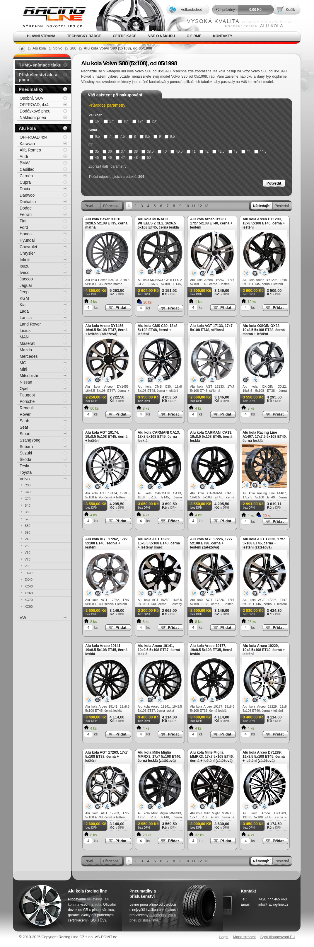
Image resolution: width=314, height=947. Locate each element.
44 (245, 151)
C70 (27, 498)
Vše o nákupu (161, 36)
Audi (24, 156)
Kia (22, 304)
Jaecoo (26, 279)
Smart (25, 433)
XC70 (29, 600)
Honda (26, 233)
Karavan (27, 143)
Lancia (26, 317)
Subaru (26, 446)
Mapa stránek (244, 937)
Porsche (27, 401)
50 (146, 158)
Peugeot (27, 395)
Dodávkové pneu (35, 111)
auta (97, 904)
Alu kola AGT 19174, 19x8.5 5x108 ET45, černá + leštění (106, 436)
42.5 (218, 151)
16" (95, 121)
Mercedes (28, 356)
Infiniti (25, 259)
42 (204, 151)
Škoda (25, 459)
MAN (24, 337)
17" (109, 121)
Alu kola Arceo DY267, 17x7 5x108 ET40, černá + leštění (211, 223)
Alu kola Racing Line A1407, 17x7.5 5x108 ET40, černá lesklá (265, 436)
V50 (27, 546)
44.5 (260, 151)
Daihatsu (28, 201)
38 (133, 151)
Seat (24, 427)
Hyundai (27, 240)
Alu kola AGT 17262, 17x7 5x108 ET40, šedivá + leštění (106, 543)
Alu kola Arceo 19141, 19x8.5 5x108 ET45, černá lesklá (106, 650)
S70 (27, 519)
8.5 (145, 136)
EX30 (29, 573)
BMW (25, 163)
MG (23, 362)
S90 (27, 532)
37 (120, 151)
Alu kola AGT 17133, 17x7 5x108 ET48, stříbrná (211, 328)
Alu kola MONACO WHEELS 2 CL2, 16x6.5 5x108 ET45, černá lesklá (158, 223)
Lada (24, 311)
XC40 (29, 586)
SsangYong (30, 440)
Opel (24, 388)
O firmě (194, 36)
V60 (27, 552)
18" (123, 121)
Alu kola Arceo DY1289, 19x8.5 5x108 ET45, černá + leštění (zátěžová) (264, 756)
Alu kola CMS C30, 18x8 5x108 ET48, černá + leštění (157, 330)
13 (206, 206)
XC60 (29, 593)
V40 (27, 539)
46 (107, 158)
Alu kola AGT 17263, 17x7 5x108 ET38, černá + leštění (106, 756)
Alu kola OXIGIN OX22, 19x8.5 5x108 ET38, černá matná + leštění (264, 330)
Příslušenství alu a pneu (38, 77)
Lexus (25, 330)
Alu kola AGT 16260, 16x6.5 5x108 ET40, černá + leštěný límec (159, 543)
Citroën (26, 175)
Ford (24, 227)
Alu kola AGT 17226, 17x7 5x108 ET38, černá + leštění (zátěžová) (211, 543)
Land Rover (30, 324)
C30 (27, 485)
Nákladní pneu (33, 117)
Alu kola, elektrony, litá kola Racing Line (50, 15)
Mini (23, 369)
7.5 (120, 136)
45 (94, 158)
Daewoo (27, 195)
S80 (27, 525)
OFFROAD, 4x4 (34, 104)
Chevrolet (28, 246)
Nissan (26, 382)
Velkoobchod (191, 9)
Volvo (25, 478)
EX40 (29, 579)
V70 (27, 559)
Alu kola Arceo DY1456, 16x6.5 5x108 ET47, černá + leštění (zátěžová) (106, 330)
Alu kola (27, 128)
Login (223, 937)
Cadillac (27, 169)
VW (23, 617)
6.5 (95, 136)
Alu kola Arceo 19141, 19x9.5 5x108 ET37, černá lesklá (159, 650)
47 (120, 158)
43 (233, 151)
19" (137, 121)
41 (191, 151)
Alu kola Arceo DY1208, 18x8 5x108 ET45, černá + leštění (264, 223)
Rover (25, 414)
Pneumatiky (31, 89)
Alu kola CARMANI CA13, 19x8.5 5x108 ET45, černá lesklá (211, 436)
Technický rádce (84, 36)
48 (133, 158)
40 (162, 151)
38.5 (147, 151)
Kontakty (222, 36)
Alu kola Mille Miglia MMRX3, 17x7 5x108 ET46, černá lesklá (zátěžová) (159, 756)
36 (107, 151)
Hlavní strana (41, 36)
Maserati (27, 343)
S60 (27, 512)
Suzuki (26, 453)
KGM (24, 298)
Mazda (26, 350)
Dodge (26, 208)
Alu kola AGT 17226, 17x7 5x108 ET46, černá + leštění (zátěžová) (264, 543)
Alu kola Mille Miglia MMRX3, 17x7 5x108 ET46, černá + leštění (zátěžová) (212, 756)
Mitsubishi (29, 375)
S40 (27, 505)
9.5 (170, 136)
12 (200, 206)
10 (187, 206)
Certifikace (124, 36)
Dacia (25, 188)
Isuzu (24, 266)
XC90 (29, 606)
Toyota (26, 472)
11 (193, 206)
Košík (290, 9)
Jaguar (26, 285)
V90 (27, 566)
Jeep (24, 291)
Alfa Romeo (30, 150)
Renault (27, 408)
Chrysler (27, 253)
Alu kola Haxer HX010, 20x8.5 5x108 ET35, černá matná (106, 223)
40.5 (176, 151)
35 (94, 151)
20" (151, 121)
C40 (27, 492)
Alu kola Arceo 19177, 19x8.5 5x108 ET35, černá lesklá (211, 650)
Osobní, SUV (32, 98)
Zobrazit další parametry (107, 166)
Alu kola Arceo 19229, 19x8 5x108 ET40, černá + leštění (264, 650)
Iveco (24, 272)
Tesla (24, 466)
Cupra (25, 182)
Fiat (23, 221)
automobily (157, 915)
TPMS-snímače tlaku (40, 64)
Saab (24, 420)
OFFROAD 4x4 (33, 137)
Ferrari (26, 214)
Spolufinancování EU (277, 937)
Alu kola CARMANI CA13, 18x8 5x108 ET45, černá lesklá (159, 436)
